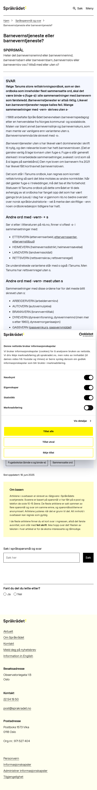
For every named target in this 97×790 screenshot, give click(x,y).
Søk (77, 8)
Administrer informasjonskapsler (25, 771)
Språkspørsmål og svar (28, 20)
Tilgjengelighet (13, 777)
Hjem (6, 20)
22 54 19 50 (11, 699)
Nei (19, 594)
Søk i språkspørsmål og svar (22, 549)
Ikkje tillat (48, 452)
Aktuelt (8, 631)
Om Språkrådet (13, 637)
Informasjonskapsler (17, 764)
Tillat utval (48, 441)
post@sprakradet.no (17, 708)
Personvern (11, 758)
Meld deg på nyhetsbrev (19, 650)
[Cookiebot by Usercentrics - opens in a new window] (79, 335)
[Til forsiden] (14, 8)
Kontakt (8, 643)
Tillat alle (48, 431)
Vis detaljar (80, 420)
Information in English (18, 656)
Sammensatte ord (63, 462)
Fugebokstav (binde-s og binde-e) (27, 462)
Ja (9, 594)
